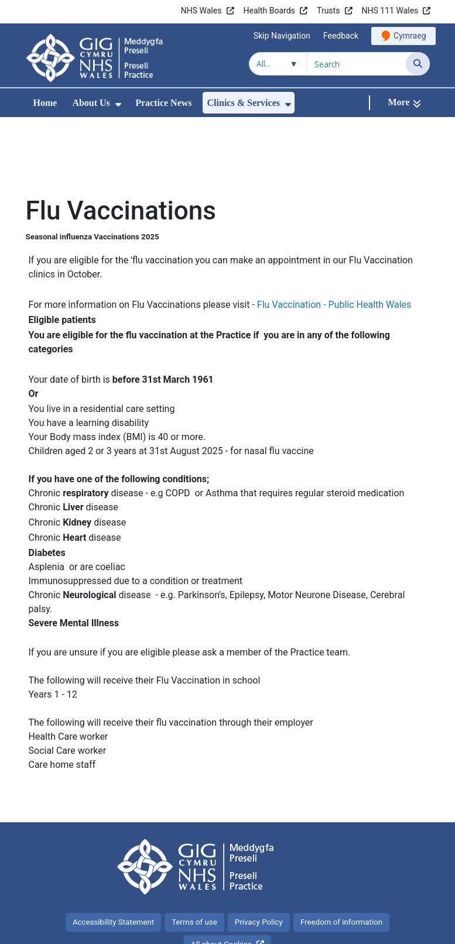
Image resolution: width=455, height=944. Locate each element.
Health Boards (269, 10)
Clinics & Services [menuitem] (243, 103)
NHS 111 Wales (390, 10)
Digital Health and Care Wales (355, 929)
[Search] (418, 63)
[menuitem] (118, 104)
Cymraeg (410, 35)
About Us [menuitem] (91, 103)
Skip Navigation (282, 35)
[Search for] (356, 63)
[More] (404, 102)
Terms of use (194, 843)
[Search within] (278, 63)
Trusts (328, 10)
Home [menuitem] (45, 103)
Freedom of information (341, 843)
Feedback (340, 35)
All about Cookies (221, 865)
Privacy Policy (259, 843)
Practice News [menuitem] (163, 103)
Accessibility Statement (113, 843)
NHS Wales (201, 10)
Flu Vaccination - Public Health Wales (334, 226)
